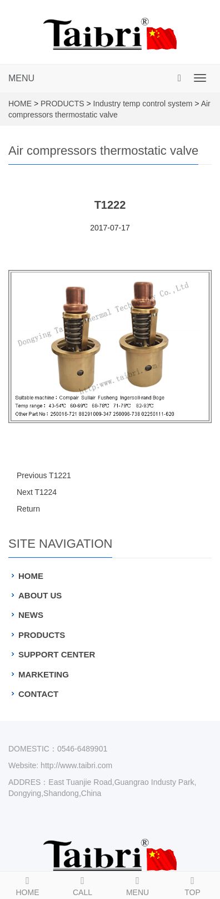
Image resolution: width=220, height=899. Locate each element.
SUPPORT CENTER (56, 654)
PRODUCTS (62, 103)
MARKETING (43, 674)
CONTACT (38, 694)
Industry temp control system (143, 103)
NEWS (30, 615)
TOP (192, 884)
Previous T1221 (44, 475)
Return (28, 508)
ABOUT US (40, 595)
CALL (82, 884)
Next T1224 (37, 492)
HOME (20, 103)
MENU (21, 78)
